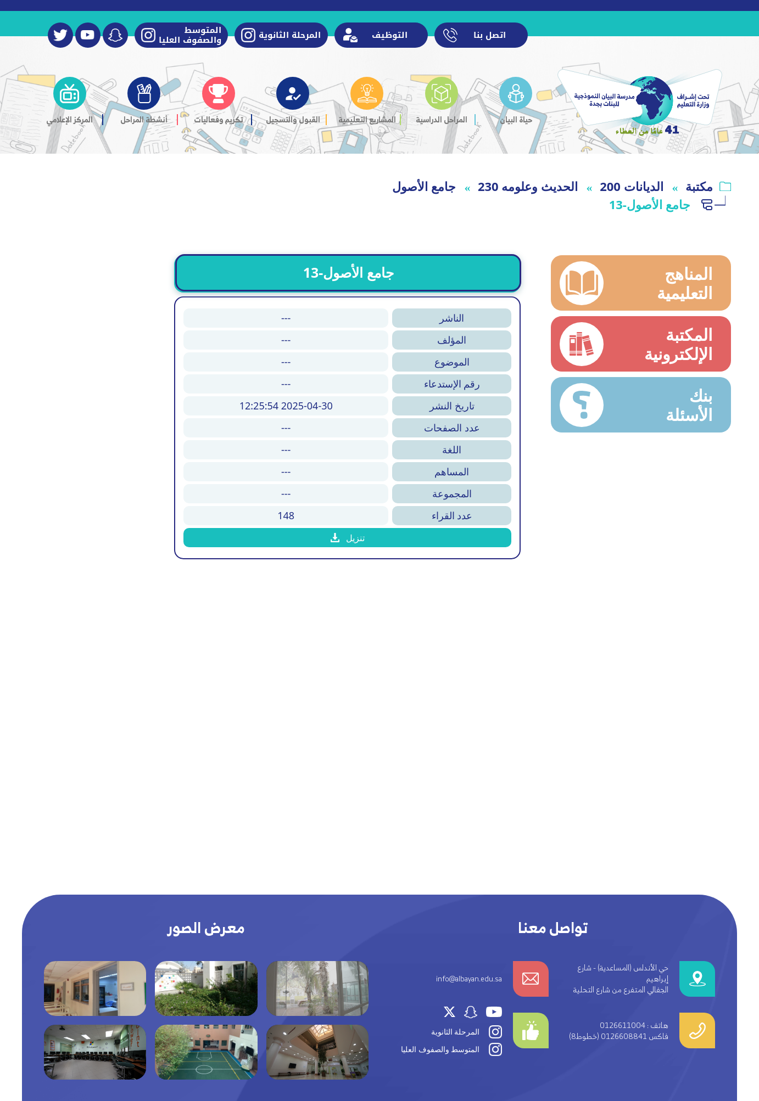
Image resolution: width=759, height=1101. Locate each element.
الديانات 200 (631, 186)
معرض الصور (206, 928)
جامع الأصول (424, 186)
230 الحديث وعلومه (528, 186)
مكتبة (699, 186)
